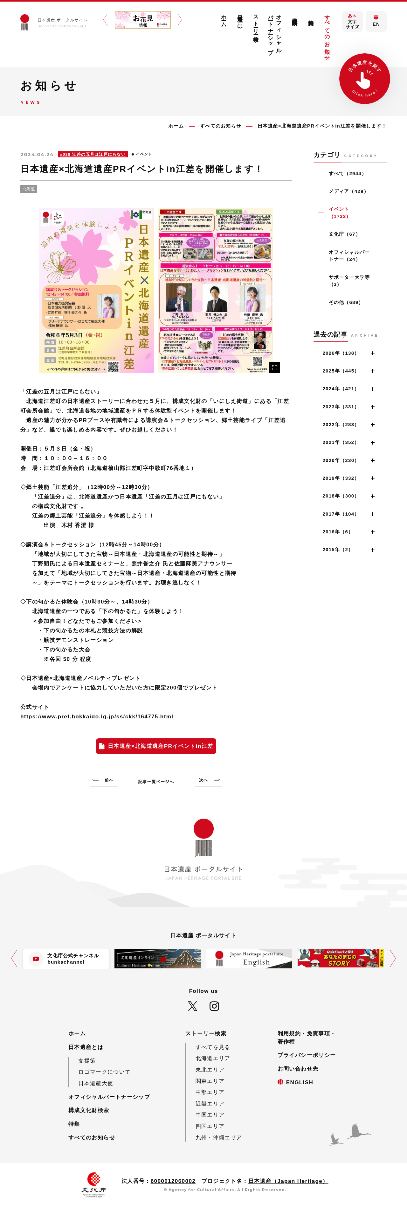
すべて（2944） (348, 173)
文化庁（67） (345, 234)
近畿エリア (210, 1104)
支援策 (87, 1061)
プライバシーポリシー (307, 1055)
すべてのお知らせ (327, 34)
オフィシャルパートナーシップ (275, 31)
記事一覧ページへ (156, 781)
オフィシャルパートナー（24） (349, 255)
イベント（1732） (340, 212)
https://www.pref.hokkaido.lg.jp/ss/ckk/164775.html (96, 717)
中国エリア (210, 1115)
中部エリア (210, 1092)
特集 (311, 16)
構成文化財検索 (295, 15)
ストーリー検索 (256, 22)
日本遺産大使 (95, 1083)
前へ (109, 780)
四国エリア (210, 1126)
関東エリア (210, 1081)
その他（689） (346, 302)
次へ (203, 780)
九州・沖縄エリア (219, 1138)
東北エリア (210, 1070)
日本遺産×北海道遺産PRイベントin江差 (160, 746)
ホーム (224, 18)
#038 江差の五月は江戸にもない (93, 154)
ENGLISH (300, 1082)
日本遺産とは (240, 18)
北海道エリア (213, 1058)
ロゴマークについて (104, 1072)
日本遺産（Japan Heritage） (288, 1181)
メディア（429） (349, 191)
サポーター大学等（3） (349, 280)
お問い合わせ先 (298, 1069)
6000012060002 (173, 1181)
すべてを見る (213, 1047)
